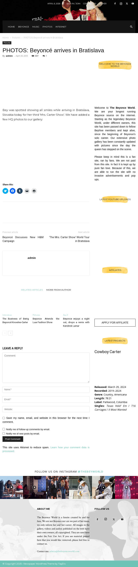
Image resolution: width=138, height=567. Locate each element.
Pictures (16, 37)
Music (35, 26)
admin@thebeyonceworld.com (64, 551)
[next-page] (10, 333)
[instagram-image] (11, 487)
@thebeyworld (90, 471)
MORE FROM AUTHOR (58, 289)
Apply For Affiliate (115, 322)
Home (11, 26)
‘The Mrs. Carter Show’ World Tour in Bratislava (69, 239)
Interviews (7, 315)
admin (9, 55)
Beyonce (23, 26)
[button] (131, 27)
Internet (61, 26)
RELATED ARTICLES (32, 289)
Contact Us (89, 3)
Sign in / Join (73, 3)
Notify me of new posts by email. (23, 433)
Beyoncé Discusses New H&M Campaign (23, 239)
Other (103, 3)
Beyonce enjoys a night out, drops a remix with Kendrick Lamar (76, 322)
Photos (47, 26)
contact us (42, 543)
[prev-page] (5, 333)
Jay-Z (65, 315)
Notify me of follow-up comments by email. (28, 429)
